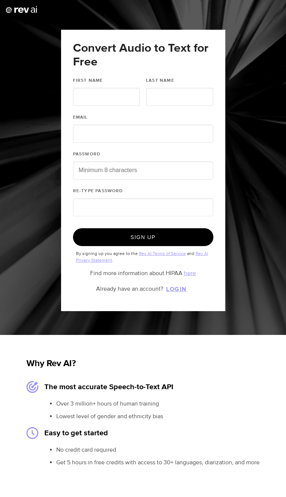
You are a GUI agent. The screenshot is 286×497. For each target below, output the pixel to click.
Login (176, 289)
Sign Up (142, 237)
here (190, 273)
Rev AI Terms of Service (162, 253)
